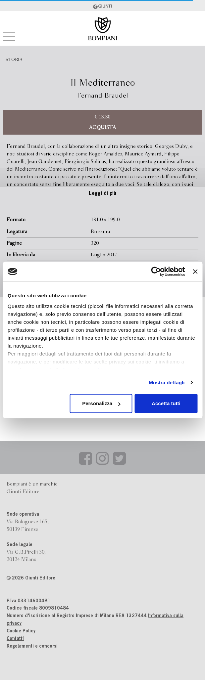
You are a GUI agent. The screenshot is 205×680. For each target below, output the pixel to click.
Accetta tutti (166, 403)
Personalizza (101, 403)
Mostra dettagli (166, 382)
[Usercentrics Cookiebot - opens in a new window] (156, 271)
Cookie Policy (21, 631)
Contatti (15, 639)
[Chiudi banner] (195, 271)
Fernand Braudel (102, 96)
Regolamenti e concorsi (32, 646)
